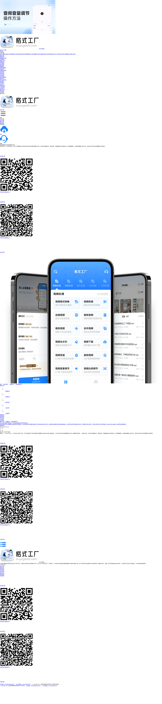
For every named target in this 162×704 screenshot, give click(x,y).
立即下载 (2, 109)
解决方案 (2, 55)
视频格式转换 (3, 58)
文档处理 (2, 88)
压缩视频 (2, 59)
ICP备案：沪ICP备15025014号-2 (7, 684)
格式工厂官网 (3, 50)
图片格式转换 (3, 79)
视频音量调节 (3, 67)
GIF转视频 (2, 86)
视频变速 (2, 62)
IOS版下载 (2, 201)
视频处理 (2, 56)
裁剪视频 (2, 65)
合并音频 (2, 74)
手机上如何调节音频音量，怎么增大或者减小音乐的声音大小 (14, 422)
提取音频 (2, 71)
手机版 (1, 51)
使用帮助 (2, 574)
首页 (1, 117)
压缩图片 (2, 81)
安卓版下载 (2, 156)
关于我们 (2, 570)
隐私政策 (2, 569)
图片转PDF (2, 89)
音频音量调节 (3, 77)
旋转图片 (2, 82)
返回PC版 (2, 93)
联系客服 (2, 575)
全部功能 (2, 119)
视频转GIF (2, 85)
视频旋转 (2, 66)
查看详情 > (2, 425)
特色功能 (2, 120)
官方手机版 (41, 48)
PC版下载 (2, 252)
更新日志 (2, 567)
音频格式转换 (3, 70)
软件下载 (2, 566)
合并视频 (2, 63)
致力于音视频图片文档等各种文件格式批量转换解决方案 (26, 146)
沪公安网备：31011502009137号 (23, 684)
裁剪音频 (2, 73)
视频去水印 (2, 60)
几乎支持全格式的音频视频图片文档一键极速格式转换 (67, 433)
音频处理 (2, 69)
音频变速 (2, 75)
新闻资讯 (2, 90)
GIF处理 (2, 83)
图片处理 (2, 78)
